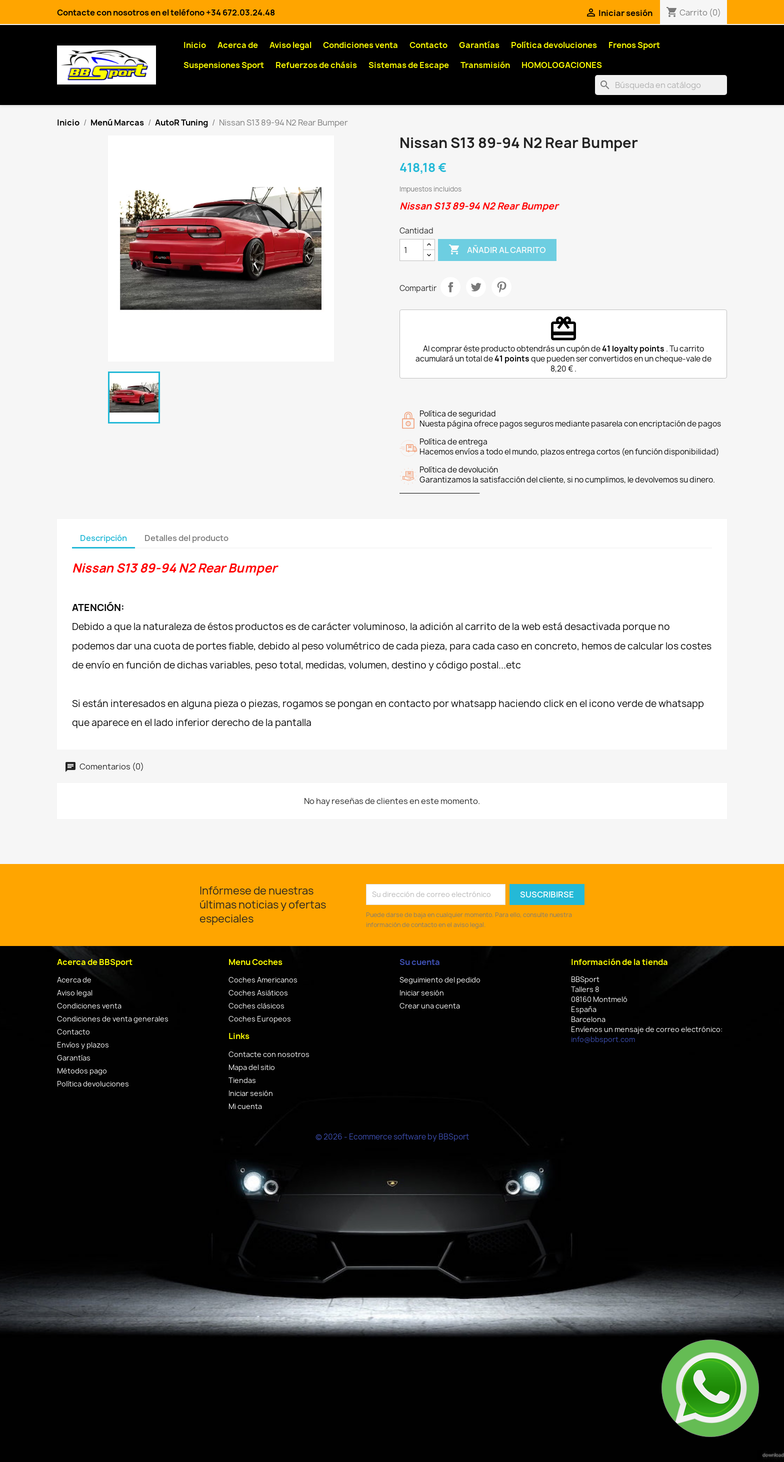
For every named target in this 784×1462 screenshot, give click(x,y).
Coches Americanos (263, 979)
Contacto (429, 45)
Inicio (195, 45)
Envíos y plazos (83, 1045)
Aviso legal (291, 45)
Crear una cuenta (430, 1005)
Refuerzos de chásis (316, 65)
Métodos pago (82, 1071)
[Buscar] (661, 85)
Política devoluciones (554, 45)
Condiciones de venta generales (112, 1019)
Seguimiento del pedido (440, 979)
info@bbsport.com (603, 1039)
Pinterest (502, 287)
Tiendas (242, 1080)
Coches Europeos (259, 1019)
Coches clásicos (256, 1005)
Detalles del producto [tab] (186, 538)
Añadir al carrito (497, 250)
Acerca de (238, 45)
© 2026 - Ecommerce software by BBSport (392, 1137)
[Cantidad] (412, 250)
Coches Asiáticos (258, 993)
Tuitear (476, 287)
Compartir (450, 287)
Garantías (479, 45)
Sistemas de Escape (408, 65)
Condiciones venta (360, 45)
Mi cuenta (245, 1106)
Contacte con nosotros (269, 1054)
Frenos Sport (634, 45)
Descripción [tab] (103, 538)
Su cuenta (420, 962)
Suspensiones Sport (224, 65)
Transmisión (485, 65)
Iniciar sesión (250, 1093)
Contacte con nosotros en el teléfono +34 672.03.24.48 (166, 12)
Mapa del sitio (251, 1067)
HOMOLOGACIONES (562, 65)
